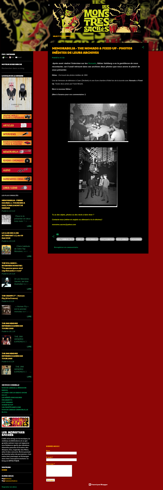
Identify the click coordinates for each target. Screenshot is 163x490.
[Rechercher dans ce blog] (17, 68)
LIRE (29, 226)
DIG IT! (4, 395)
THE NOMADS (136, 239)
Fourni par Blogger (98, 484)
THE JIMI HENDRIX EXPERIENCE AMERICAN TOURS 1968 (12, 326)
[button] (143, 47)
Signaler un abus (9, 487)
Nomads (92, 63)
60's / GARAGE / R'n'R (65, 239)
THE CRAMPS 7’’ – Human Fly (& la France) (13, 297)
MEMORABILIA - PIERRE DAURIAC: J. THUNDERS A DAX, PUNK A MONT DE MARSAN (13, 204)
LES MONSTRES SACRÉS (13, 434)
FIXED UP (80, 239)
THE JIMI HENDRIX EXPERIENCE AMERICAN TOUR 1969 (12, 356)
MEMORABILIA (92, 239)
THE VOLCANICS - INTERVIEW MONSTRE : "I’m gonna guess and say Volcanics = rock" (12, 267)
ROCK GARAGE (122, 239)
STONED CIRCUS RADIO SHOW (14, 392)
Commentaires (10, 481)
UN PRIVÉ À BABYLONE (11, 407)
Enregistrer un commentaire (66, 247)
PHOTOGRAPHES (107, 239)
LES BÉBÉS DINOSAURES (12, 397)
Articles (7, 478)
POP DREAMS (7, 402)
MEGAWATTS (7, 400)
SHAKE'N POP (7, 404)
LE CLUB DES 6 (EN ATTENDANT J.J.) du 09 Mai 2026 (12, 235)
